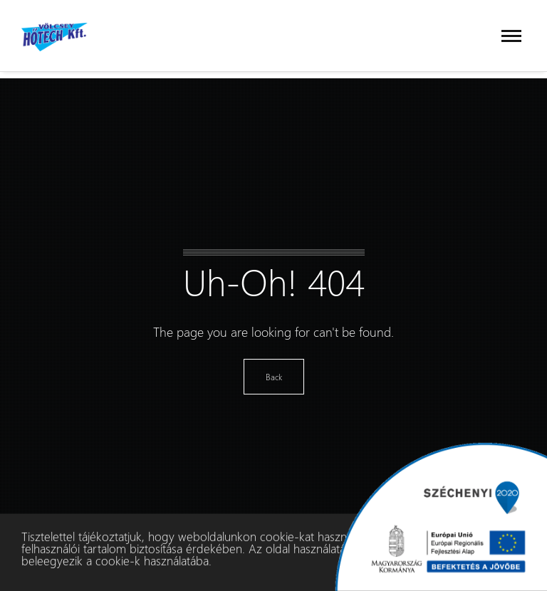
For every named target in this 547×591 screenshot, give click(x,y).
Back (274, 376)
